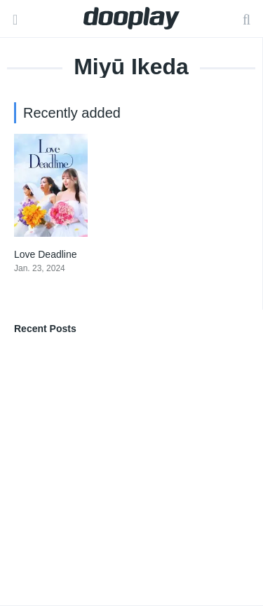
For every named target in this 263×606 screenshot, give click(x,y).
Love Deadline (45, 254)
